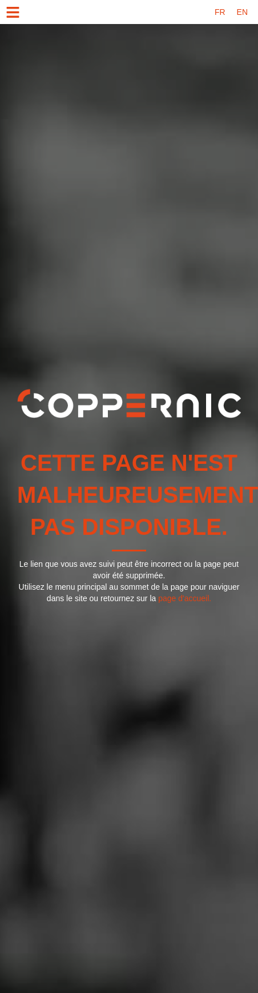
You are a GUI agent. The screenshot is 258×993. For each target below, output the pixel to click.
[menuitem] (220, 12)
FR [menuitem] (220, 12)
